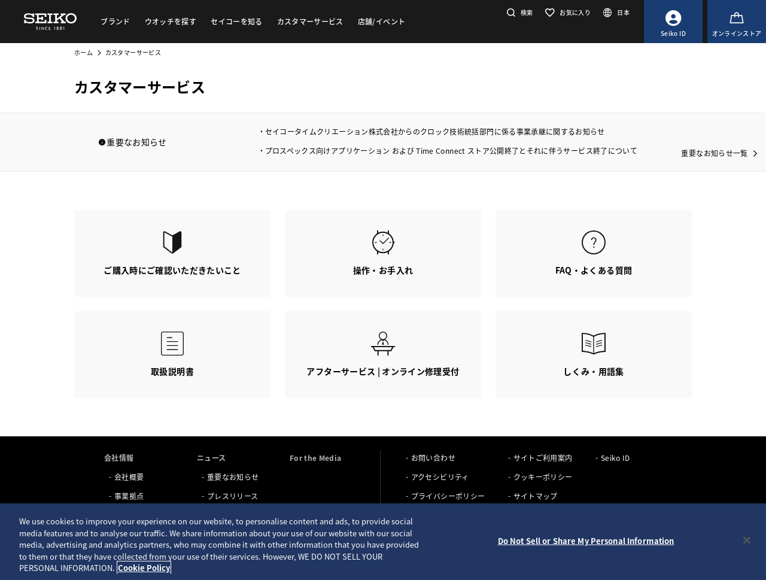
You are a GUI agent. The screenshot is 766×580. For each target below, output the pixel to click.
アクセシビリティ (440, 477)
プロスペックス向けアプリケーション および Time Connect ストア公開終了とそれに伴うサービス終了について (451, 150)
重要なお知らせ (233, 477)
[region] (383, 541)
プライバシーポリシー (448, 496)
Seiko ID (615, 458)
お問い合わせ (433, 458)
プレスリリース (232, 496)
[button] (518, 12)
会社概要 (129, 477)
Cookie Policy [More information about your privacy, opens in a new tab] (144, 567)
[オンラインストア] (736, 21)
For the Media (316, 458)
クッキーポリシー (543, 477)
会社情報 (118, 458)
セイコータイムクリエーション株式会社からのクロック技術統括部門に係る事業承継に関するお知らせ (435, 131)
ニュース (211, 458)
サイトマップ (535, 496)
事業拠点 (129, 496)
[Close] (747, 540)
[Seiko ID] (673, 21)
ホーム (83, 52)
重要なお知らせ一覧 (714, 153)
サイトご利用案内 (543, 458)
